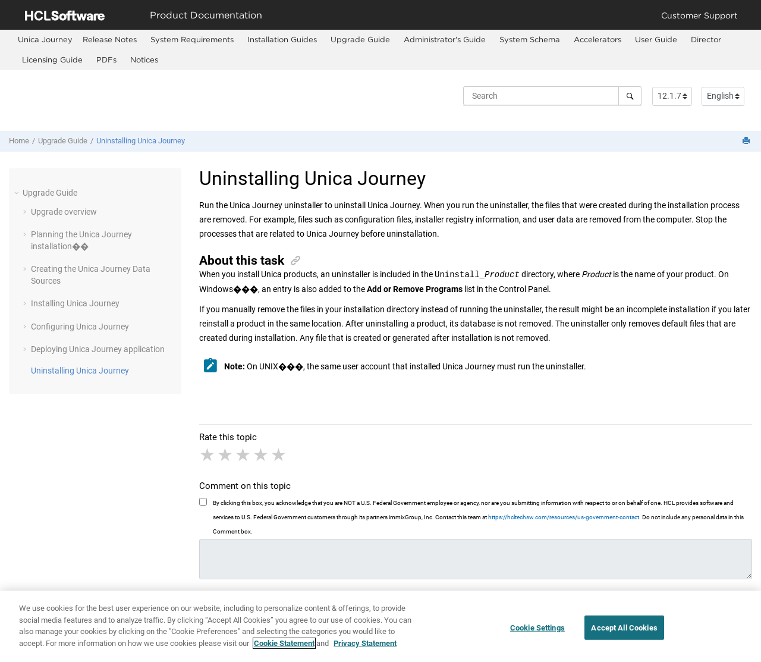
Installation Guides (282, 39)
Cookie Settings (537, 632)
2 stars (226, 455)
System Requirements (192, 39)
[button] (18, 192)
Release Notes (110, 39)
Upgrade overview (64, 212)
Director (706, 39)
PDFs (106, 59)
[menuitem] (45, 39)
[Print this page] (747, 141)
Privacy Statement (365, 648)
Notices (144, 59)
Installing (75, 303)
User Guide (656, 39)
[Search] (629, 95)
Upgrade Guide (360, 39)
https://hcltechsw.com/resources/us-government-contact (563, 517)
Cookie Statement (284, 648)
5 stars (279, 455)
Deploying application (98, 349)
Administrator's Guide (445, 39)
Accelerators (597, 39)
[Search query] (552, 95)
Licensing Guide (52, 59)
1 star (208, 455)
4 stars (262, 455)
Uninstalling (140, 140)
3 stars (244, 455)
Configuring (80, 326)
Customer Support (699, 15)
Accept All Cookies (624, 632)
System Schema (529, 39)
